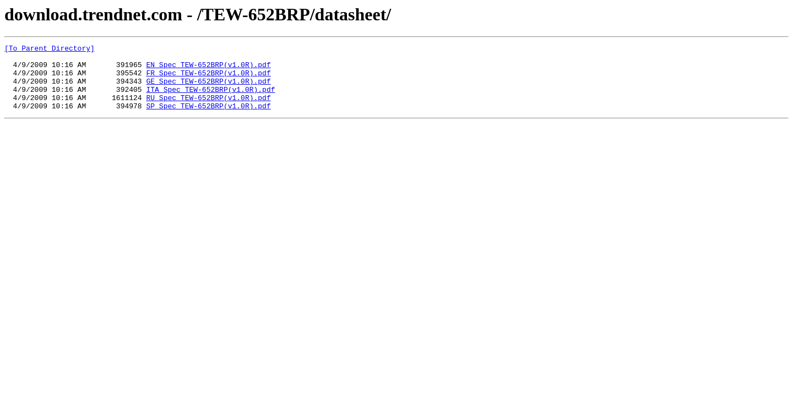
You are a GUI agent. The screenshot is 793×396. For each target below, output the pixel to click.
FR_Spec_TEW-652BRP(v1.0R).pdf (208, 79)
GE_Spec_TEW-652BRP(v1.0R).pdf (208, 89)
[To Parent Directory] (49, 49)
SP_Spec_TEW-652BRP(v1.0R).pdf (208, 119)
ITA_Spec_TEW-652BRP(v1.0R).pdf (210, 99)
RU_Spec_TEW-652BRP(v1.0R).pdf (208, 109)
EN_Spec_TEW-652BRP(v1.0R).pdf (208, 69)
